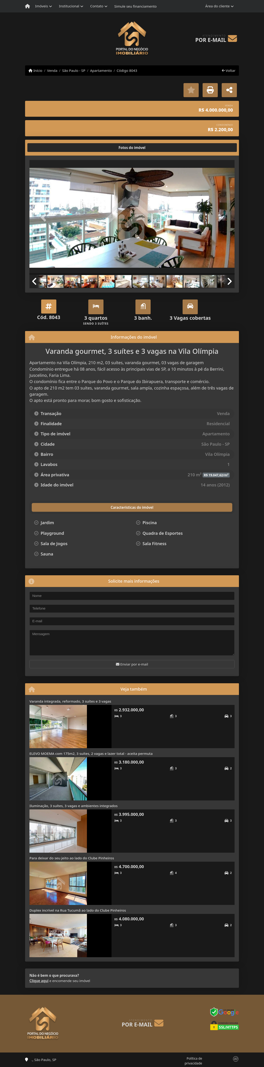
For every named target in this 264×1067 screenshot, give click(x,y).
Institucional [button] (69, 6)
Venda (52, 70)
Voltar (228, 70)
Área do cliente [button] (217, 6)
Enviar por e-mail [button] (132, 664)
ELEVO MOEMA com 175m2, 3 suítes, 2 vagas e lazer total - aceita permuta (91, 753)
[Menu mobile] (27, 6)
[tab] (44, 147)
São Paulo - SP (73, 70)
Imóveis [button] (41, 6)
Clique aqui (39, 980)
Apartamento (101, 70)
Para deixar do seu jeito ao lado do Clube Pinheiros (71, 858)
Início (35, 70)
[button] (44, 218)
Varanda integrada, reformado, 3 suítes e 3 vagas (70, 701)
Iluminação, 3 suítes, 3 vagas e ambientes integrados (73, 805)
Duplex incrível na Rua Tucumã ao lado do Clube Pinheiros (77, 910)
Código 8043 (127, 70)
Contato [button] (96, 6)
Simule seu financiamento (135, 6)
